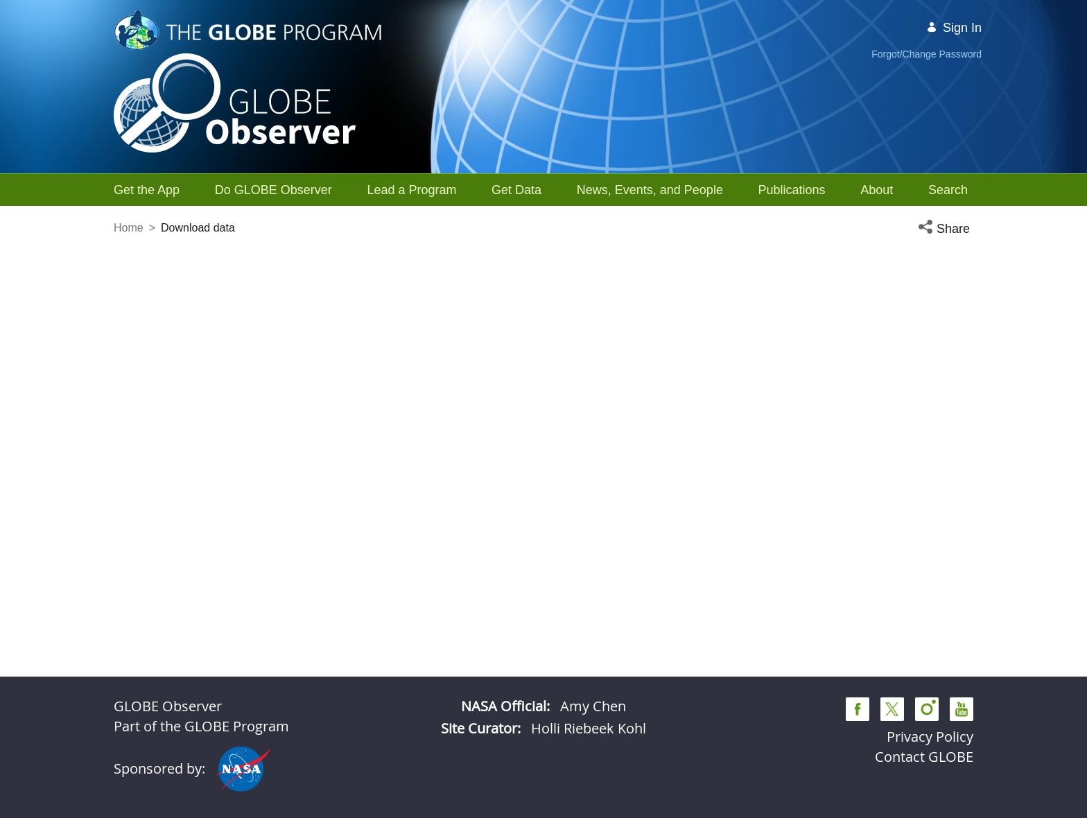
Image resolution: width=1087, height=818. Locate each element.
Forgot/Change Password (926, 54)
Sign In (954, 28)
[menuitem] (147, 190)
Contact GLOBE (924, 756)
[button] (945, 229)
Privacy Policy (930, 736)
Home (129, 228)
